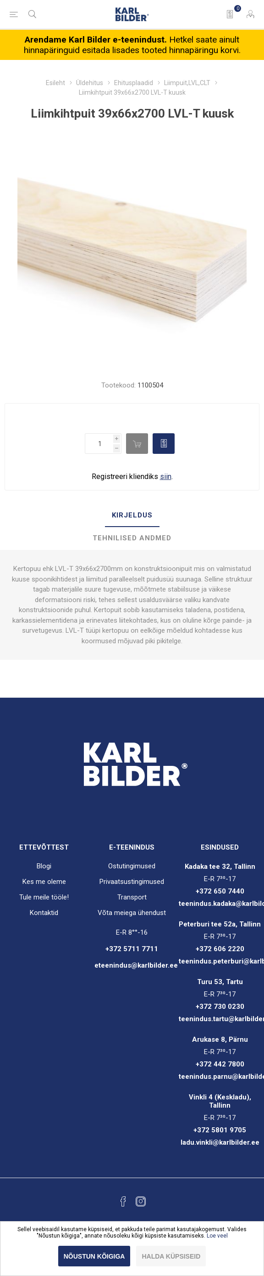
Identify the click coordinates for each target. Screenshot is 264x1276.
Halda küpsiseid (171, 1256)
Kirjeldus (132, 515)
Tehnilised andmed (132, 538)
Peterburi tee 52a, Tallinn (220, 924)
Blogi (44, 866)
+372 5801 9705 (219, 1130)
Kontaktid (44, 913)
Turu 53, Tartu (220, 982)
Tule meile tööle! (44, 897)
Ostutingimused (131, 866)
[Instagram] (140, 1201)
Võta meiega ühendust (132, 913)
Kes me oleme (44, 882)
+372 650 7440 (220, 891)
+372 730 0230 (220, 1006)
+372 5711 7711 (131, 949)
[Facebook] (123, 1201)
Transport (132, 897)
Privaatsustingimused (131, 882)
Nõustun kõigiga (94, 1256)
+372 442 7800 (220, 1064)
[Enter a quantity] (99, 443)
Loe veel (217, 1236)
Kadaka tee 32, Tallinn (220, 866)
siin (165, 476)
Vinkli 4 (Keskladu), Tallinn (220, 1101)
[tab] (132, 515)
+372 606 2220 (220, 949)
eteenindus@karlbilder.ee (136, 965)
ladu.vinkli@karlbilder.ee (220, 1142)
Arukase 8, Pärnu (220, 1039)
